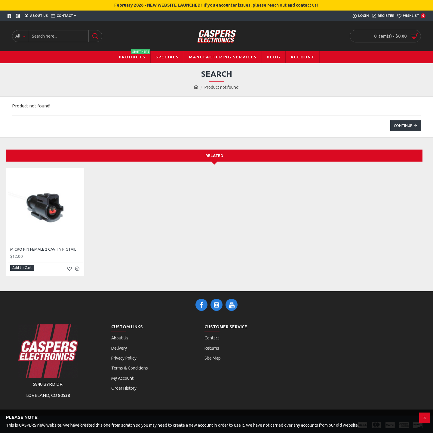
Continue (403, 126)
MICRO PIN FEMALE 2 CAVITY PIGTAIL (43, 249)
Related (214, 155)
